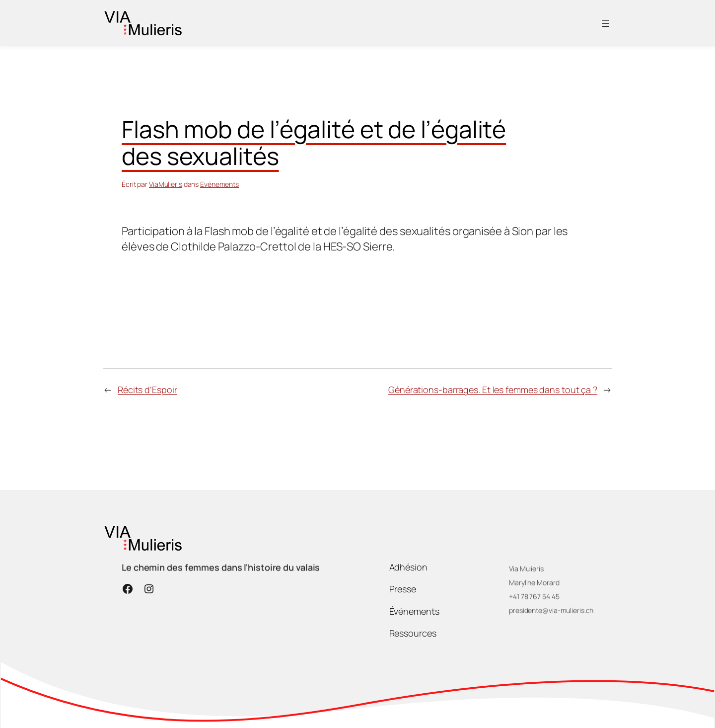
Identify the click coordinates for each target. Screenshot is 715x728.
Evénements (219, 184)
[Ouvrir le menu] (606, 23)
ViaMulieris (165, 184)
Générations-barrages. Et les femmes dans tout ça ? (492, 390)
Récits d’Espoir (147, 390)
